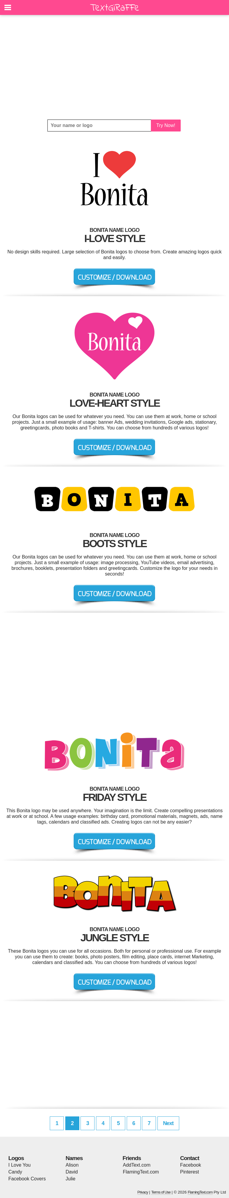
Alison (72, 1165)
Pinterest (189, 1171)
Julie (70, 1178)
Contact (189, 1158)
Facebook (190, 1165)
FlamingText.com (141, 1171)
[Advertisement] (114, 67)
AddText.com (136, 1165)
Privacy (142, 1192)
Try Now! (165, 125)
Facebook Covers (27, 1178)
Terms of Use (161, 1192)
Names (74, 1158)
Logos (16, 1158)
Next (168, 1123)
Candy (15, 1171)
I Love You (19, 1165)
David (72, 1171)
